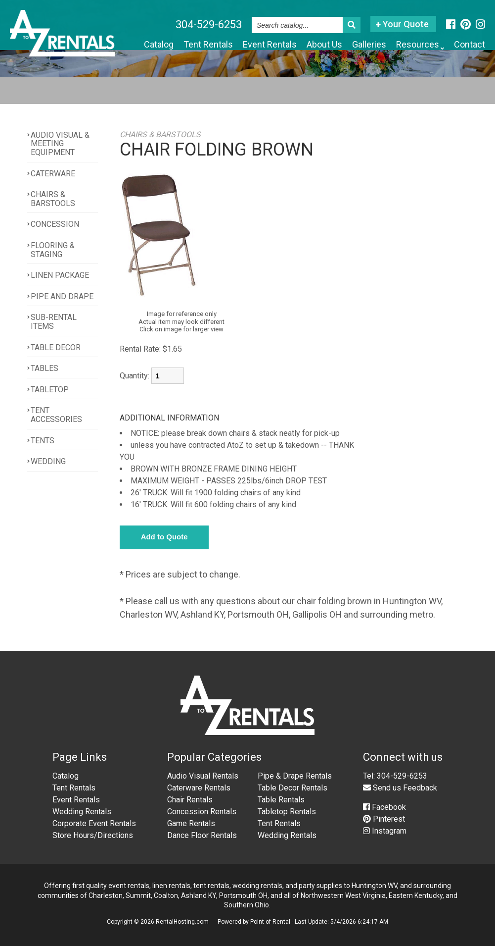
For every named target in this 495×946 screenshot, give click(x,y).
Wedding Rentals (81, 811)
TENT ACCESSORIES (56, 415)
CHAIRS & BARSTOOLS (53, 199)
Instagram (384, 831)
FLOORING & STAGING (53, 250)
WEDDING (48, 461)
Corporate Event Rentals (94, 823)
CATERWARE (53, 173)
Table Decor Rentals (292, 787)
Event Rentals (270, 44)
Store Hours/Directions (92, 835)
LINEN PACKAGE (60, 275)
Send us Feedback (400, 787)
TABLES (44, 368)
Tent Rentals (208, 44)
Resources (420, 45)
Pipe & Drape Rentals (295, 776)
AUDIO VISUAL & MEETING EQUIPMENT (60, 143)
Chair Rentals (190, 799)
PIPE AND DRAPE (62, 296)
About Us (324, 44)
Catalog (159, 44)
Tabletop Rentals (287, 811)
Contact (469, 44)
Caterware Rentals (198, 787)
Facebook (384, 807)
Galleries (369, 44)
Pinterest (384, 819)
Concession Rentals (201, 811)
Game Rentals (191, 823)
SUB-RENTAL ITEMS (54, 322)
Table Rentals (281, 799)
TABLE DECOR (56, 347)
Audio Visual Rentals (202, 776)
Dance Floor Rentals (202, 835)
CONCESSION (55, 224)
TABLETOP (50, 389)
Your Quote (402, 24)
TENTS (42, 440)
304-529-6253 (209, 24)
